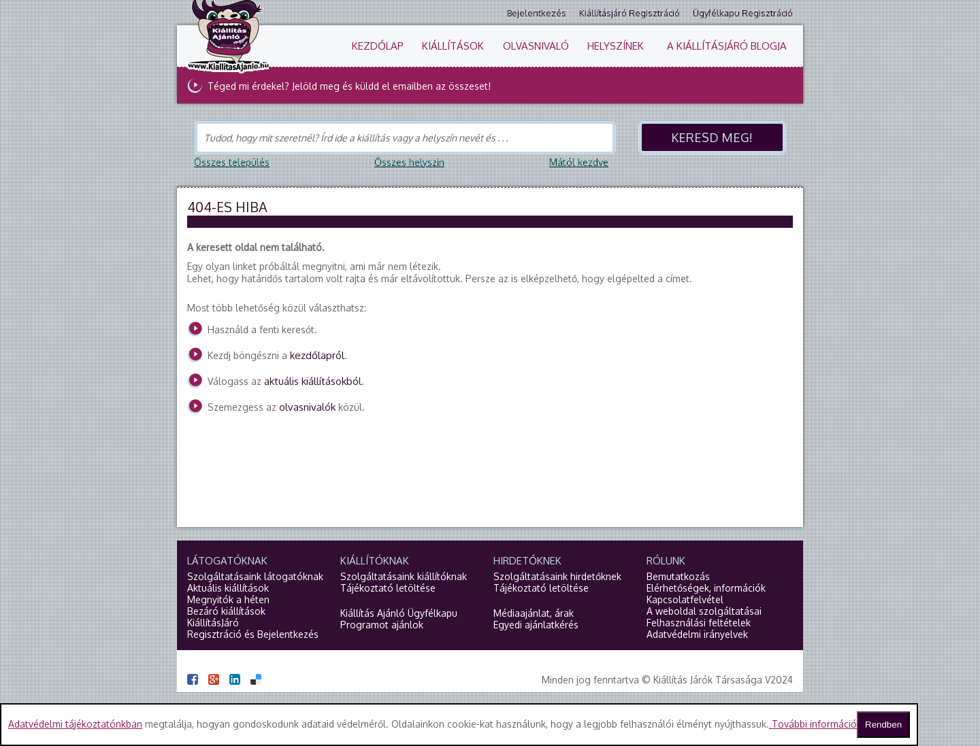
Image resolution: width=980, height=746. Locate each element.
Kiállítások (453, 45)
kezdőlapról (317, 355)
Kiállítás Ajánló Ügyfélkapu (398, 613)
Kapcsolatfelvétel (685, 599)
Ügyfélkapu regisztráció (743, 12)
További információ (813, 724)
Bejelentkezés (536, 12)
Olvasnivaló (536, 45)
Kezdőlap (378, 45)
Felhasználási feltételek (699, 622)
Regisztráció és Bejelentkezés (252, 634)
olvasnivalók (307, 407)
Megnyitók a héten (228, 599)
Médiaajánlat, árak (533, 613)
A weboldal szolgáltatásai (704, 611)
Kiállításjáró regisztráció (629, 12)
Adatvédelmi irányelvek (697, 634)
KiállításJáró (213, 622)
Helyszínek (615, 45)
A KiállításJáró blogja (727, 45)
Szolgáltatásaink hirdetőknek (557, 576)
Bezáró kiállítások (226, 611)
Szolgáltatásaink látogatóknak (255, 576)
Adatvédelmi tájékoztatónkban (75, 724)
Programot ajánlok (381, 624)
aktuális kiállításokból (312, 381)
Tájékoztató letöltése (388, 588)
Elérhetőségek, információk (706, 588)
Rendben (883, 724)
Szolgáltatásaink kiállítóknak (403, 576)
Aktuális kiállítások (228, 588)
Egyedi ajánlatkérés (535, 624)
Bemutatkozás (678, 576)
